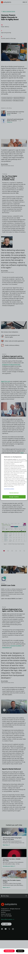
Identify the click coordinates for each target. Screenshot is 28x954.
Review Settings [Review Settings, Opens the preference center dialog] (14, 492)
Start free (20, 951)
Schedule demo (9, 951)
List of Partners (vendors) (9, 488)
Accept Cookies (14, 497)
